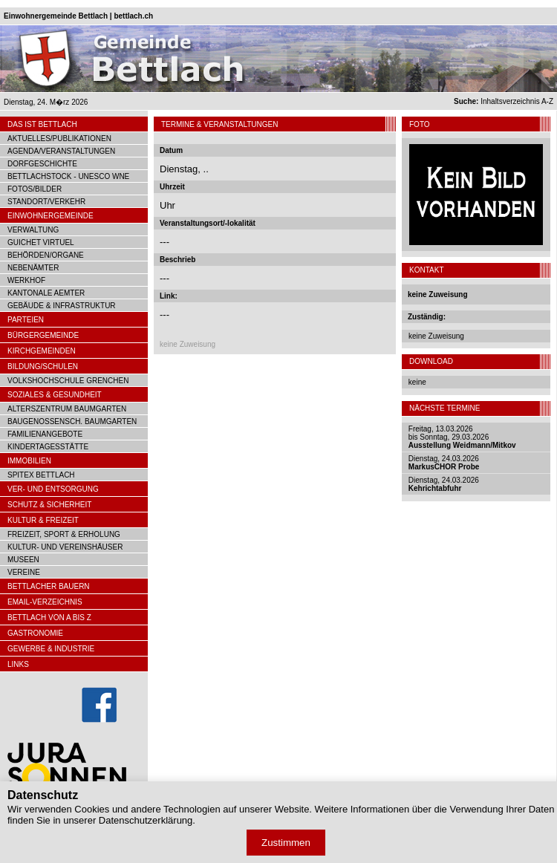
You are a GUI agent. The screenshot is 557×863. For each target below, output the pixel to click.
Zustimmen (285, 842)
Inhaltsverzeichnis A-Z (503, 101)
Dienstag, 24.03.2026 (444, 463)
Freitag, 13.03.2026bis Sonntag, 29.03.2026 (462, 437)
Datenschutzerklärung (145, 820)
